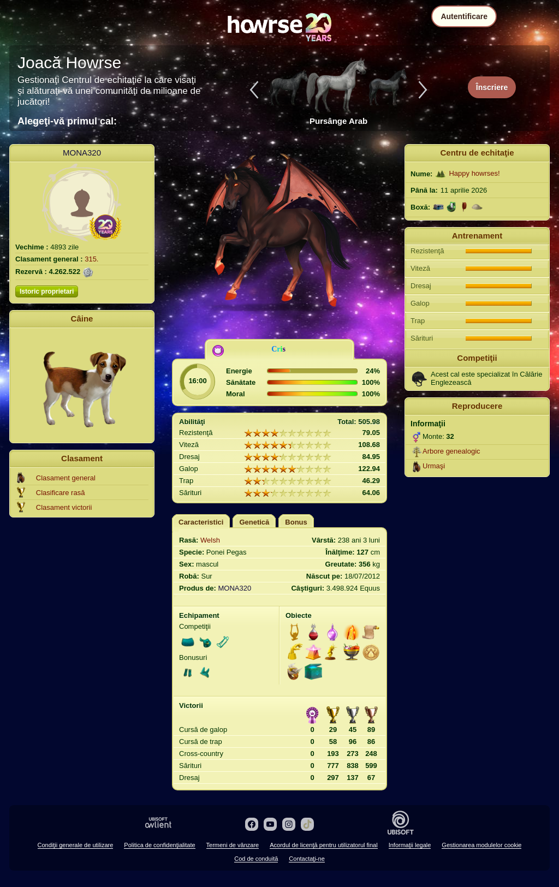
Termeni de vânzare (232, 845)
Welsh (210, 540)
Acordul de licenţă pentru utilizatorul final (324, 845)
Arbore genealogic (451, 451)
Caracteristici (201, 522)
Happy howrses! (474, 173)
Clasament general (66, 478)
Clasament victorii (64, 507)
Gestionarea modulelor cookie (481, 845)
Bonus (296, 522)
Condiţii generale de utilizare (76, 845)
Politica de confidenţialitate (159, 845)
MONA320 (82, 152)
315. (91, 259)
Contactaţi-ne (306, 858)
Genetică (254, 522)
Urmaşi (434, 466)
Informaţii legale (410, 845)
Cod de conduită (256, 858)
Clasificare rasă (60, 493)
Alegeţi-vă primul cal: (67, 121)
